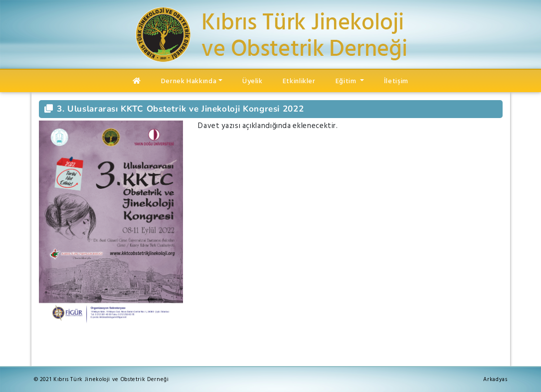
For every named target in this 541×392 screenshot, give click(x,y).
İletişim (396, 81)
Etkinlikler (299, 81)
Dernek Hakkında (189, 81)
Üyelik (252, 81)
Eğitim (347, 81)
